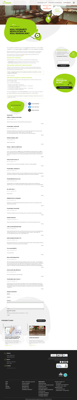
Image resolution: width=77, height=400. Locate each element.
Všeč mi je (18, 107)
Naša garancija (25, 386)
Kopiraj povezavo (33, 110)
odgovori (42, 123)
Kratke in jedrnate (11, 217)
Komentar (9, 300)
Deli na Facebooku (33, 103)
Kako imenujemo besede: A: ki (14, 238)
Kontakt (7, 386)
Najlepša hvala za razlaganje (14, 198)
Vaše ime (8, 293)
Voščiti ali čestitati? (34, 337)
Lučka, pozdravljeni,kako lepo (14, 226)
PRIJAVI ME (63, 65)
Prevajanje (41, 381)
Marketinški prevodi (43, 388)
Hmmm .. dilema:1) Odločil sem (14, 147)
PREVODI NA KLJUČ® (64, 87)
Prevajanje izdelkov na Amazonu (45, 389)
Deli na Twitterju (33, 107)
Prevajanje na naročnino (55, 2)
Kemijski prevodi (42, 386)
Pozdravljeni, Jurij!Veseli (13, 126)
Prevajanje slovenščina (43, 392)
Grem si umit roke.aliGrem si (14, 270)
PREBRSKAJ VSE (41, 320)
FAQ (6, 384)
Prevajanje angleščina (43, 394)
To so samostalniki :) (12, 248)
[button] (8, 302)
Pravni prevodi (41, 391)
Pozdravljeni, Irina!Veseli (13, 208)
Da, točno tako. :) (11, 189)
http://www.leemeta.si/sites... (14, 133)
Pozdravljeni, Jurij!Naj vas (13, 168)
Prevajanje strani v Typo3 (61, 386)
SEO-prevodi (58, 383)
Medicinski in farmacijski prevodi (45, 384)
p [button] (9, 308)
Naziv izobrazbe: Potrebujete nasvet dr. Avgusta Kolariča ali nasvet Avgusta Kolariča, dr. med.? (12, 337)
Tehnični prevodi (42, 383)
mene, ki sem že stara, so (13, 159)
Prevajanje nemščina (43, 395)
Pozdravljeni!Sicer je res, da (13, 179)
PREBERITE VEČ (8, 345)
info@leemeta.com (11, 368)
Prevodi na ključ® (42, 2)
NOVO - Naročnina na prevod (28, 381)
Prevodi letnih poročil (60, 389)
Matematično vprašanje (11, 310)
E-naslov (9, 297)
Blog (7, 383)
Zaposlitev (8, 388)
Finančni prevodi (58, 387)
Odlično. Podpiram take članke (14, 117)
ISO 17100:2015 (65, 368)
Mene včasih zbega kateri (13, 257)
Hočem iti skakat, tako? (12, 138)
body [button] (8, 308)
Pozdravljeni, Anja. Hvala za (13, 279)
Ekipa (7, 381)
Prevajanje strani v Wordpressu (62, 384)
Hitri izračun (67, 2)
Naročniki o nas (25, 388)
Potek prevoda (25, 384)
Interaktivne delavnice (27, 389)
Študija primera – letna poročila (62, 390)
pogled (13, 331)
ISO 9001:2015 (59, 368)
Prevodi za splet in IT (60, 381)
